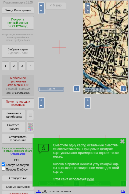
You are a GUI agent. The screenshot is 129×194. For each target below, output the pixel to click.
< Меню (56, 5)
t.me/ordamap (18, 154)
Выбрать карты (18, 51)
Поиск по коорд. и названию (18, 103)
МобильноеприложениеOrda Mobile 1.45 (18, 85)
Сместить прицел (13, 126)
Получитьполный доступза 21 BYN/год (18, 23)
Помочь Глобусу (15, 169)
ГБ (123, 191)
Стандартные (18, 178)
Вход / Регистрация (18, 10)
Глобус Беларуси (15, 165)
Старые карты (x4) (18, 186)
